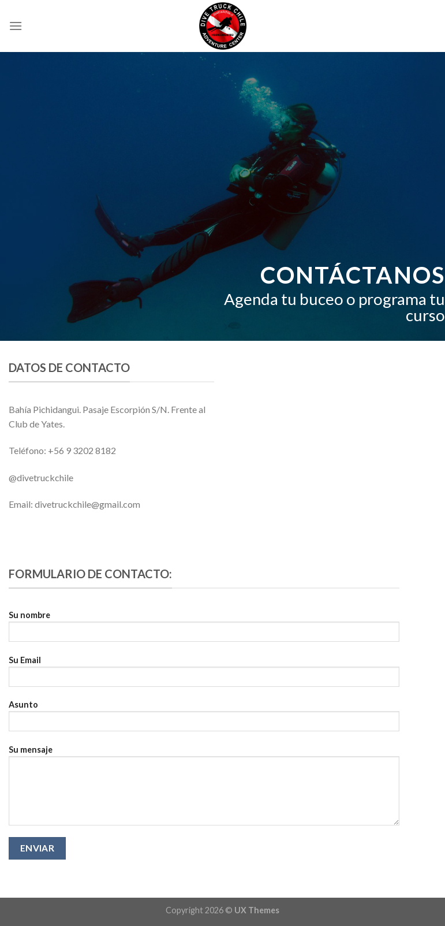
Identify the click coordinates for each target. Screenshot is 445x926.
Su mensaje (204, 789)
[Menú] (16, 26)
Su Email (204, 675)
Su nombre (204, 630)
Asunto (204, 719)
